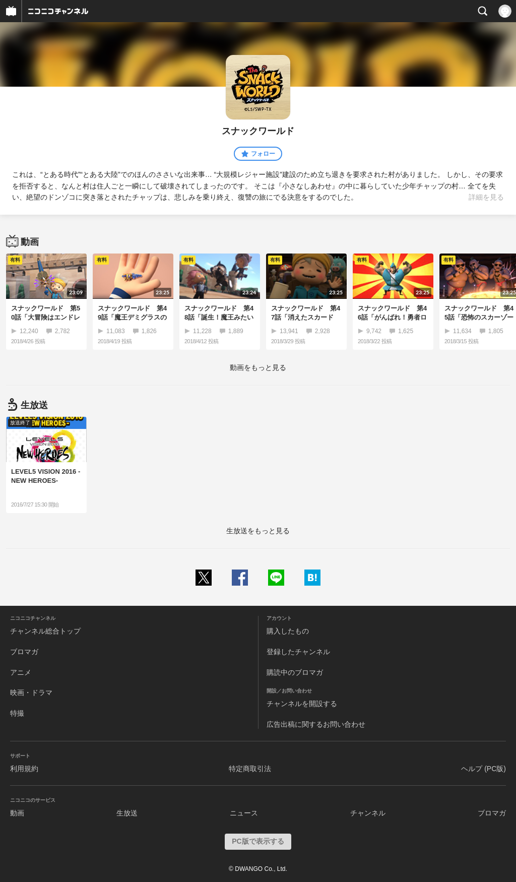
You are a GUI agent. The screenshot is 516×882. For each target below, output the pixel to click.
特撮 (17, 713)
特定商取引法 (250, 769)
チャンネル (367, 813)
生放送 (127, 813)
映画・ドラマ (31, 692)
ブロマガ (24, 652)
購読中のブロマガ (295, 672)
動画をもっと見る (258, 367)
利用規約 (24, 769)
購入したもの (288, 631)
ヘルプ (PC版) (483, 769)
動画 (17, 813)
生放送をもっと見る (258, 531)
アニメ (20, 672)
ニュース (244, 813)
